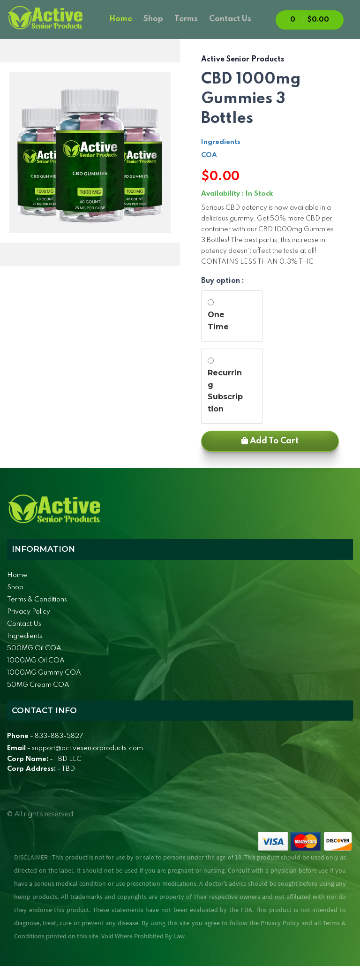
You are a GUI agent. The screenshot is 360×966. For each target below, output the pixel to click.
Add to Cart (270, 441)
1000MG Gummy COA (44, 672)
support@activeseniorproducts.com (87, 748)
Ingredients (220, 142)
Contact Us (230, 19)
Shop (153, 19)
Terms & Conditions (37, 599)
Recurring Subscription (225, 390)
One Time (218, 320)
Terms (186, 19)
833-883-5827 (59, 736)
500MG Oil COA (34, 648)
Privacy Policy (28, 612)
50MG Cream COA (38, 685)
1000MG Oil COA (36, 660)
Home (120, 19)
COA (209, 155)
